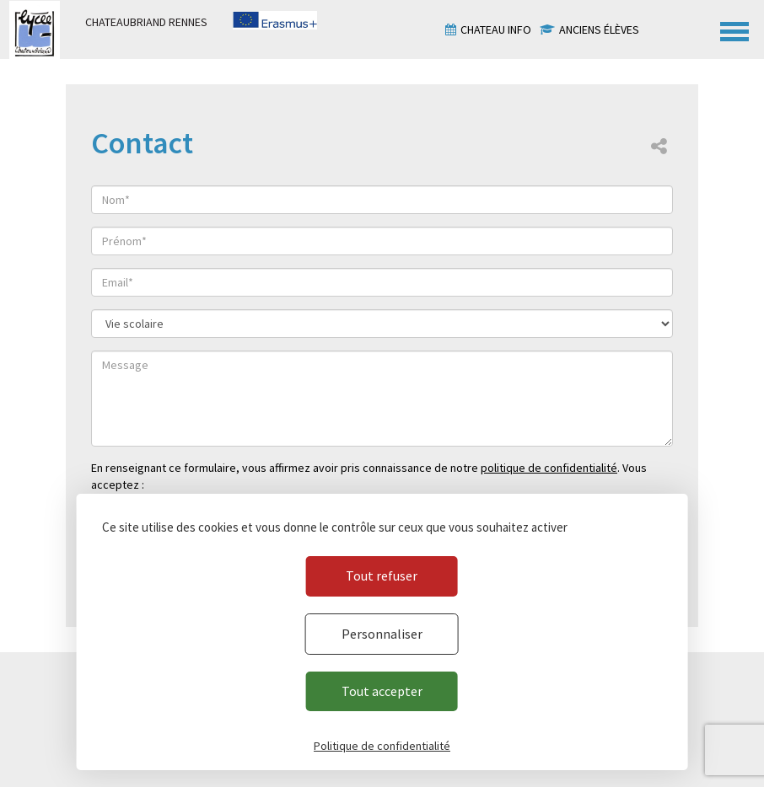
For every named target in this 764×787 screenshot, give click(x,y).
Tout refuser (381, 575)
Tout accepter (382, 691)
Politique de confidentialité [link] (382, 745)
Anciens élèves (599, 29)
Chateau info (495, 29)
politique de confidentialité (549, 467)
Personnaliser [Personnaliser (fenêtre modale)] (382, 633)
